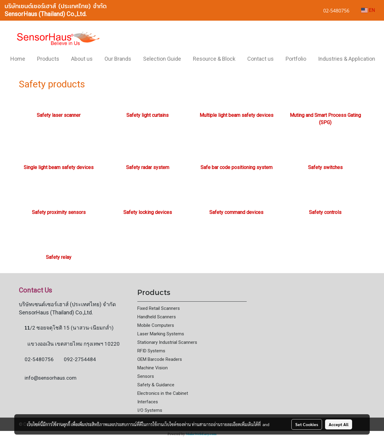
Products (48, 59)
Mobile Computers (155, 325)
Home (17, 59)
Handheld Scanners (156, 317)
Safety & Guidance (155, 385)
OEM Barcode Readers (159, 359)
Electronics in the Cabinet (162, 393)
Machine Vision (152, 368)
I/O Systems (149, 410)
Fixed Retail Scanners (158, 308)
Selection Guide (162, 59)
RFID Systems (151, 351)
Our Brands (118, 59)
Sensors (145, 376)
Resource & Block (214, 59)
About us (82, 59)
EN (368, 10)
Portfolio (296, 59)
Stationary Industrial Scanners (167, 342)
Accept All (338, 424)
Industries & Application (346, 59)
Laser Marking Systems (160, 334)
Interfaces (147, 402)
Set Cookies (306, 424)
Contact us (260, 59)
